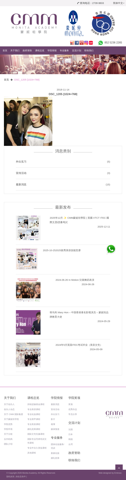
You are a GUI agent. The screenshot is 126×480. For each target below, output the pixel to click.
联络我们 (89, 50)
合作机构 (8, 439)
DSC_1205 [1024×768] (26, 79)
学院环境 (8, 429)
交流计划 (76, 50)
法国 (70, 429)
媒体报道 (55, 429)
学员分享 (72, 414)
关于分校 (8, 434)
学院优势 (8, 424)
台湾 (70, 444)
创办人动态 (9, 409)
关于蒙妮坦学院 (11, 419)
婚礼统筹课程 (33, 429)
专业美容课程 (33, 409)
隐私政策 (10, 476)
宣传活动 (21, 173)
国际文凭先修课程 (35, 434)
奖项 (70, 404)
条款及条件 (21, 476)
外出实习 (21, 161)
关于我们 (15, 50)
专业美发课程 (33, 424)
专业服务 (64, 50)
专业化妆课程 (33, 414)
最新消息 (21, 184)
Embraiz (118, 473)
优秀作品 (72, 409)
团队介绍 (8, 444)
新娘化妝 (55, 453)
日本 (70, 434)
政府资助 (27, 50)
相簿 (53, 424)
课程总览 (39, 50)
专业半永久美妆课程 (37, 448)
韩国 (70, 439)
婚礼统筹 (55, 458)
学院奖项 (74, 397)
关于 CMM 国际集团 (13, 414)
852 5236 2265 (113, 42)
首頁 (5, 50)
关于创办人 (9, 404)
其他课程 (31, 453)
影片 (53, 419)
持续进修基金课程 (35, 404)
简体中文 (119, 3)
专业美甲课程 (33, 419)
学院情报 (52, 50)
